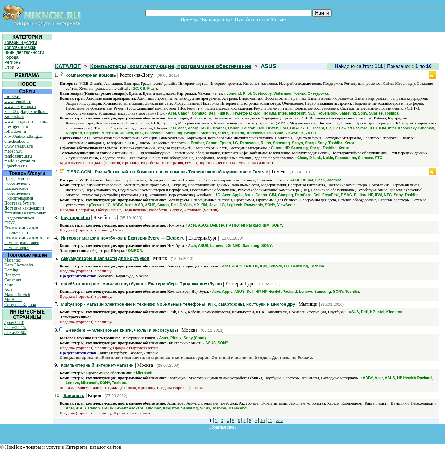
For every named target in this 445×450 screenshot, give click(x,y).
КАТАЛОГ (68, 66)
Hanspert (12, 275)
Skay (8, 285)
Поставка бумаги (20, 203)
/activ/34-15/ (15, 327)
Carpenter (12, 280)
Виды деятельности (24, 52)
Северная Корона (20, 304)
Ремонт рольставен (21, 242)
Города (11, 57)
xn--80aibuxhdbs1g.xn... (25, 136)
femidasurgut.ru (18, 156)
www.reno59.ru (17, 101)
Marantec (12, 260)
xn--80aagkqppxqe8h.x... (26, 111)
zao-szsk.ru (14, 116)
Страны (12, 67)
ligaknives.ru (15, 166)
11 (270, 420)
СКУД (9, 223)
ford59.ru (12, 96)
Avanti (10, 290)
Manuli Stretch (17, 294)
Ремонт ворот (16, 247)
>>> (279, 420)
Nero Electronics (18, 265)
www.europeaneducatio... (26, 121)
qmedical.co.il (16, 141)
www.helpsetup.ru (20, 106)
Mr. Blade (13, 299)
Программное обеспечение (17, 181)
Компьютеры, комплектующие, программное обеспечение (171, 66)
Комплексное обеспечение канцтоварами (18, 193)
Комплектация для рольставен (21, 230)
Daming (11, 270)
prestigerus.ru (16, 126)
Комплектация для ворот (26, 238)
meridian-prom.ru (19, 161)
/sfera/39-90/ (15, 332)
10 (262, 420)
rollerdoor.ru (15, 131)
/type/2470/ (14, 322)
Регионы (12, 62)
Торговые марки (20, 47)
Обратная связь (223, 427)
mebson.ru (13, 151)
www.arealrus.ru (18, 146)
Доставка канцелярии (24, 208)
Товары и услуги (20, 42)
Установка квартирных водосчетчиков (25, 215)
